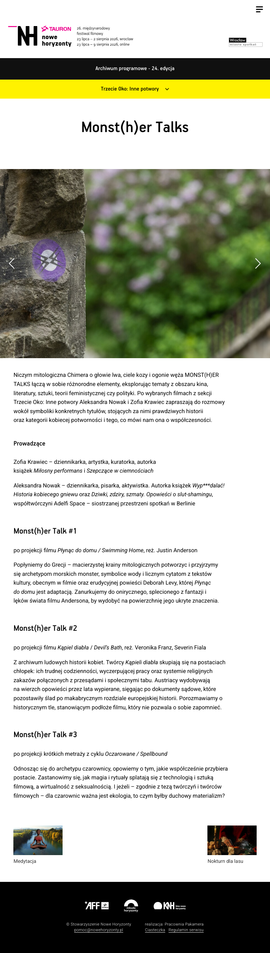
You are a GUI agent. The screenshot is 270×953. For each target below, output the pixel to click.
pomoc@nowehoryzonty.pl (98, 930)
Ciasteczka (155, 930)
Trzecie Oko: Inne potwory (130, 89)
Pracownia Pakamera (184, 924)
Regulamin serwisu (186, 930)
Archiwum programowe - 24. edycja (135, 69)
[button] (257, 263)
